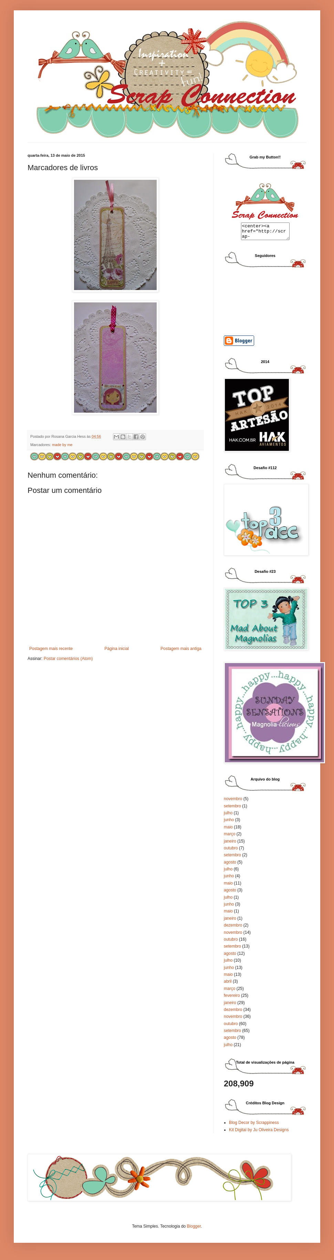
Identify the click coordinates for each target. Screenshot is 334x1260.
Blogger (194, 1229)
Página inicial (116, 648)
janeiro (230, 844)
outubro (231, 851)
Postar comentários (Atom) (68, 658)
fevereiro (232, 998)
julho (228, 816)
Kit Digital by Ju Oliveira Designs (259, 1132)
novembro (233, 801)
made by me (62, 445)
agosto (230, 865)
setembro (232, 809)
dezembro (233, 928)
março (229, 837)
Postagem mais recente (51, 648)
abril (228, 984)
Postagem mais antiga (180, 648)
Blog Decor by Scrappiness (254, 1125)
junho (229, 822)
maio (228, 830)
